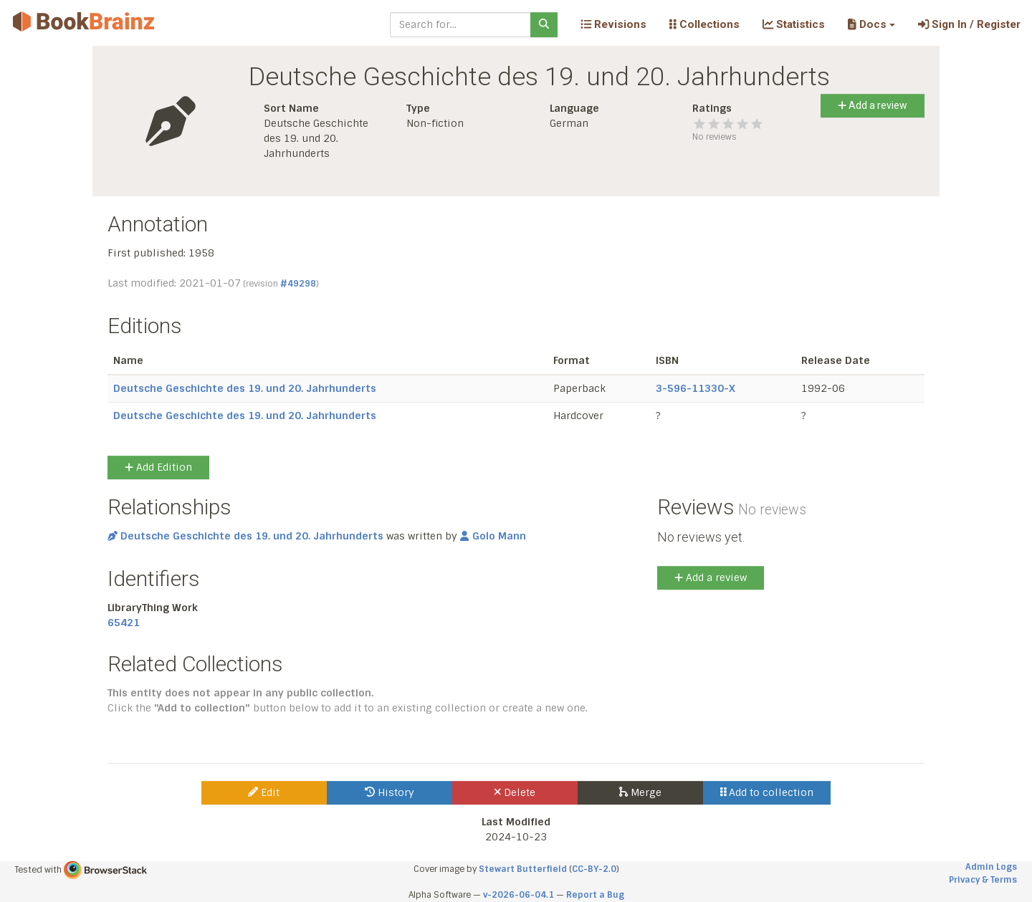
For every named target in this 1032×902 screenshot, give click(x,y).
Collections (704, 24)
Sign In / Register (969, 24)
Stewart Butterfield (523, 869)
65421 (124, 622)
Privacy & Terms (983, 880)
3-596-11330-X (695, 388)
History (389, 792)
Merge (640, 792)
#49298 (298, 283)
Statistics (794, 24)
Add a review (872, 105)
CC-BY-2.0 (594, 869)
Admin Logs (991, 867)
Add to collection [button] (767, 792)
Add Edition (158, 467)
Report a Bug (595, 895)
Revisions (613, 24)
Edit (264, 792)
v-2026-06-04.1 (518, 895)
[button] (871, 24)
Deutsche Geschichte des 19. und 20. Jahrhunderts (244, 388)
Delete (515, 792)
